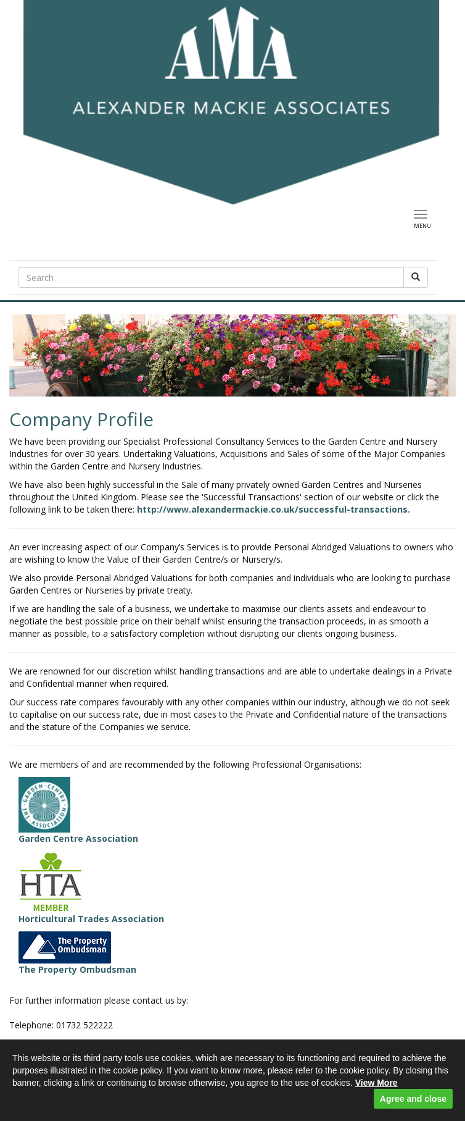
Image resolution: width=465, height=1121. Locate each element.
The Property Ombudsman (77, 953)
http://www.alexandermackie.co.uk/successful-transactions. (273, 509)
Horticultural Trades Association (91, 888)
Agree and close (413, 1099)
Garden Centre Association (78, 810)
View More (376, 1083)
